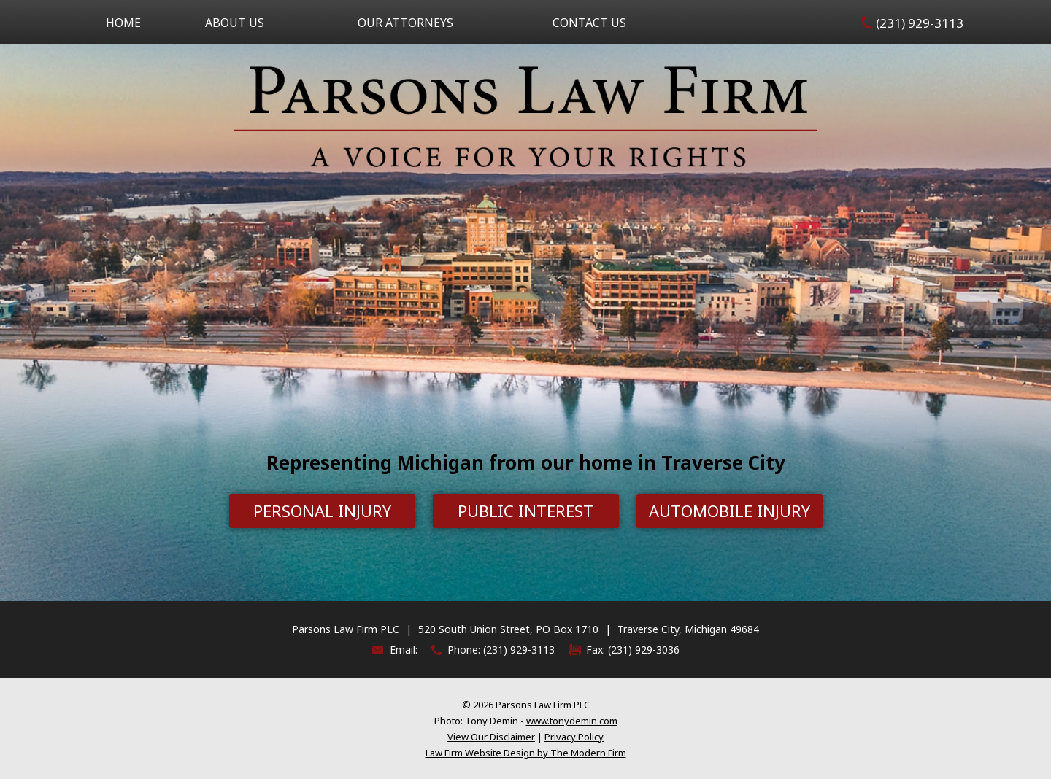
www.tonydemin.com (571, 720)
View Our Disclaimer (491, 736)
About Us (234, 23)
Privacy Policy (574, 736)
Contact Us (589, 23)
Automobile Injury (729, 511)
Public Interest (525, 511)
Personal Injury (322, 511)
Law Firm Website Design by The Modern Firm (526, 752)
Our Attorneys (405, 23)
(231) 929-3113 (919, 23)
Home (123, 23)
